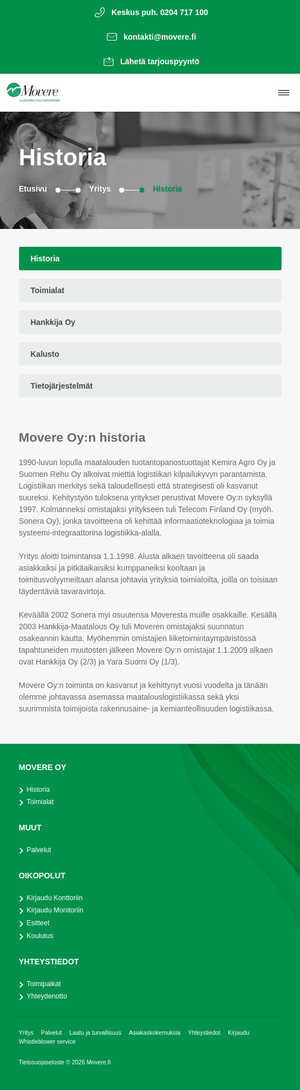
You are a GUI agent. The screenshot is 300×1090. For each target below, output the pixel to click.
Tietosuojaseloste (42, 1062)
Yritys (100, 188)
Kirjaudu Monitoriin (55, 910)
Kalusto (45, 354)
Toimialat (47, 290)
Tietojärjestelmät (62, 385)
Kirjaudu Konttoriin (55, 898)
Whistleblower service (47, 1041)
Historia (167, 188)
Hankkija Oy (53, 322)
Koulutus (40, 936)
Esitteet (38, 923)
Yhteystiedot (205, 1032)
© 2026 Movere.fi (88, 1062)
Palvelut (39, 850)
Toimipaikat (44, 984)
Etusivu (33, 188)
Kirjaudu (239, 1032)
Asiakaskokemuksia (155, 1032)
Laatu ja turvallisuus (96, 1032)
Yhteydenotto (47, 996)
